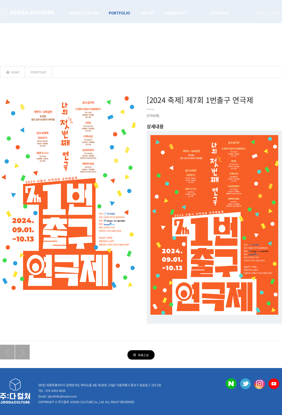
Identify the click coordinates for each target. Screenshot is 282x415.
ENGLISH (274, 13)
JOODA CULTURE (84, 13)
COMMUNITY (175, 13)
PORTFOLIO (119, 13)
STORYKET (219, 13)
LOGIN (260, 13)
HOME (12, 72)
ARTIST (147, 13)
